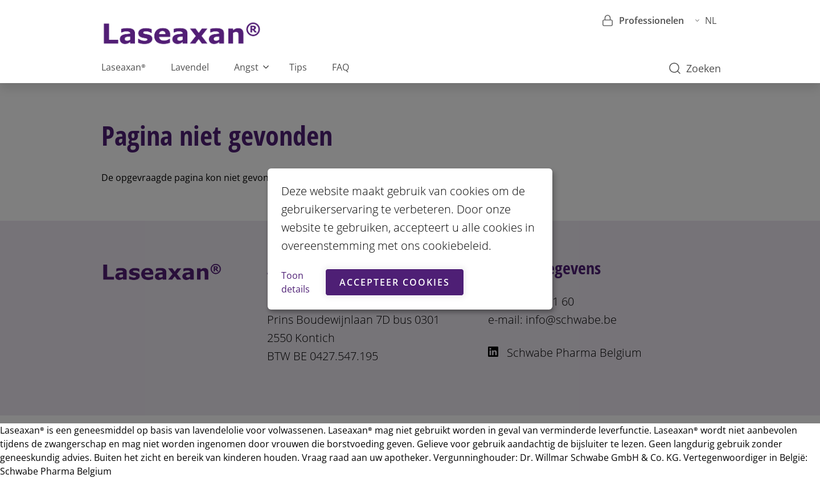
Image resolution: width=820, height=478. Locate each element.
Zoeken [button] (695, 68)
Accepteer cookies (394, 282)
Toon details (295, 282)
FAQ (340, 67)
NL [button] (705, 20)
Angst (246, 67)
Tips (298, 67)
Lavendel (190, 67)
